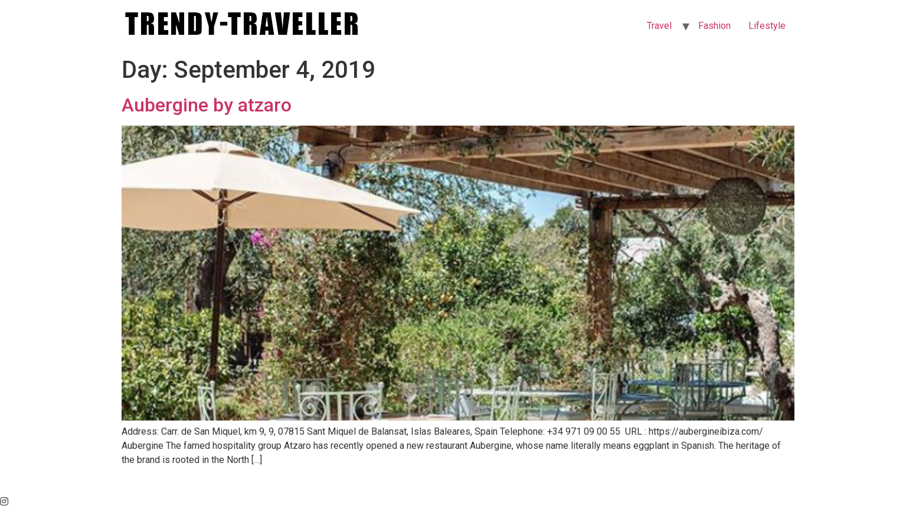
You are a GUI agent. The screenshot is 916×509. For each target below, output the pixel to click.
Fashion (714, 25)
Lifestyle (767, 25)
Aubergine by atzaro (207, 105)
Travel (659, 25)
